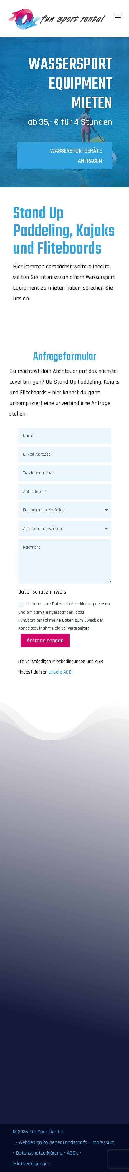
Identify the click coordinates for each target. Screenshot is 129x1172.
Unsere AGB (60, 672)
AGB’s (73, 1153)
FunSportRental (46, 1131)
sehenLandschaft (69, 1142)
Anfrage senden (45, 640)
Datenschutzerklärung (39, 1153)
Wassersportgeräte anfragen (76, 158)
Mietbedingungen (31, 1163)
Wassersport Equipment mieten (70, 86)
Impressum (103, 1142)
